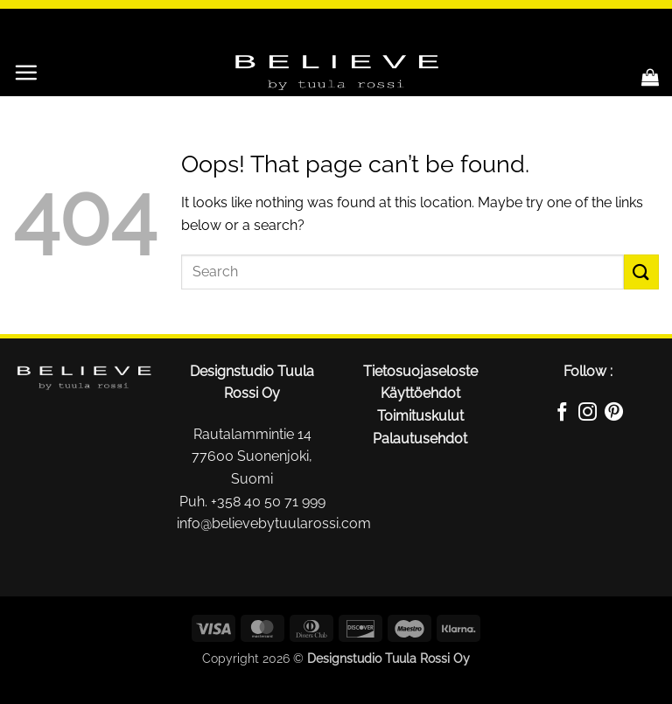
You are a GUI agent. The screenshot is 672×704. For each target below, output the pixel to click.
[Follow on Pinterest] (614, 414)
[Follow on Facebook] (562, 414)
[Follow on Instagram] (587, 414)
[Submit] (641, 271)
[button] (25, 72)
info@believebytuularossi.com (274, 523)
